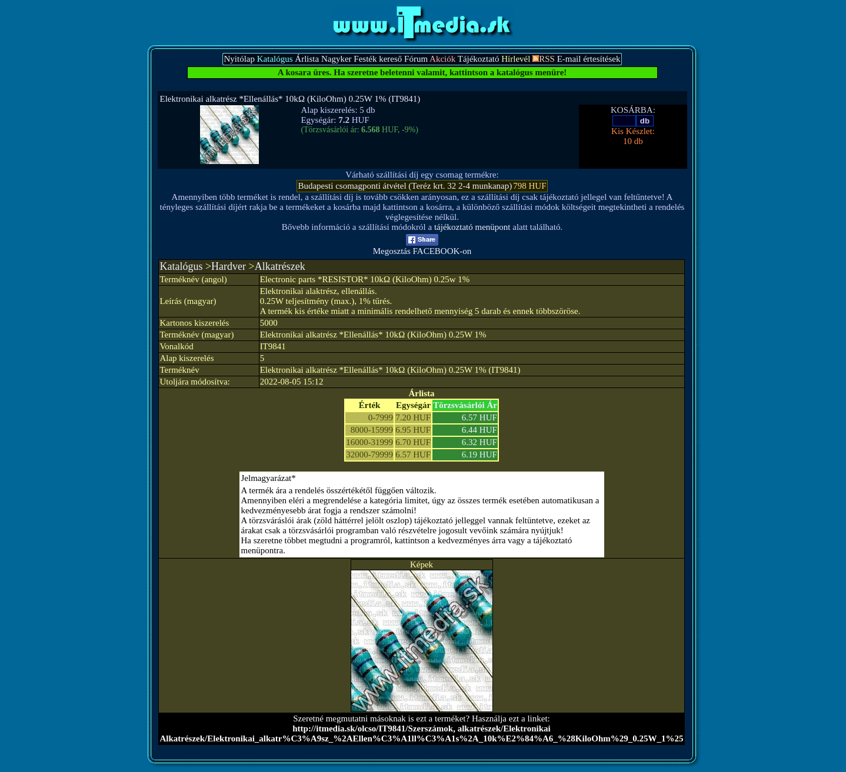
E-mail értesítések (589, 59)
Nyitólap (239, 59)
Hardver (228, 266)
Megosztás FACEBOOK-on (422, 247)
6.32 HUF (479, 442)
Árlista (307, 59)
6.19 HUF (479, 454)
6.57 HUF (479, 417)
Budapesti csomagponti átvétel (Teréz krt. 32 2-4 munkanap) (405, 186)
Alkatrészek (280, 266)
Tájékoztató (478, 59)
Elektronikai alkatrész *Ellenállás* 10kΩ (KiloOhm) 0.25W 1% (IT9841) (290, 98)
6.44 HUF (479, 430)
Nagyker (336, 59)
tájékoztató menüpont (472, 227)
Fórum (416, 59)
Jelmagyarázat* (268, 478)
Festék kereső (378, 59)
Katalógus (180, 266)
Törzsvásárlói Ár (465, 405)
